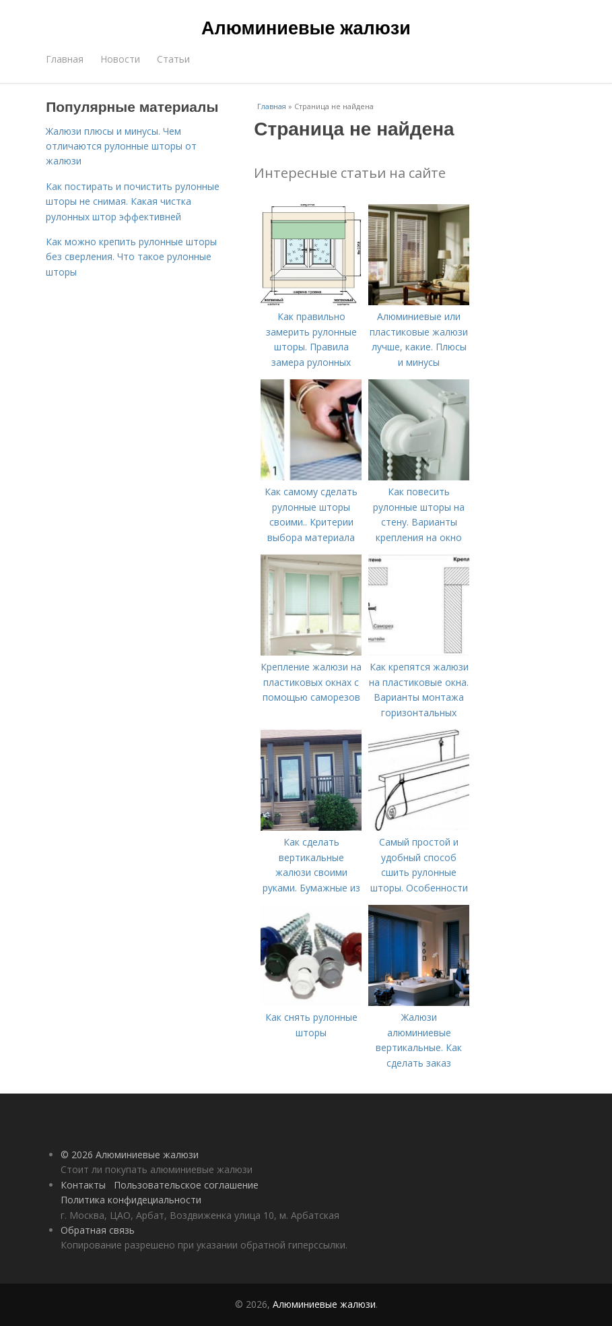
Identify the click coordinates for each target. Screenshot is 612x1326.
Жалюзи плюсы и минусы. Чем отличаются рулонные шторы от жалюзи (121, 146)
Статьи (173, 59)
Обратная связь (98, 1230)
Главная (64, 59)
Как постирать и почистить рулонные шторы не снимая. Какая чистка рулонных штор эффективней (132, 201)
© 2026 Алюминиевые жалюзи (130, 1154)
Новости (120, 59)
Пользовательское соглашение (186, 1184)
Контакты (83, 1184)
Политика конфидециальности (131, 1199)
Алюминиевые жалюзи (306, 28)
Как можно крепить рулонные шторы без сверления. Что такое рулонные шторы (131, 256)
